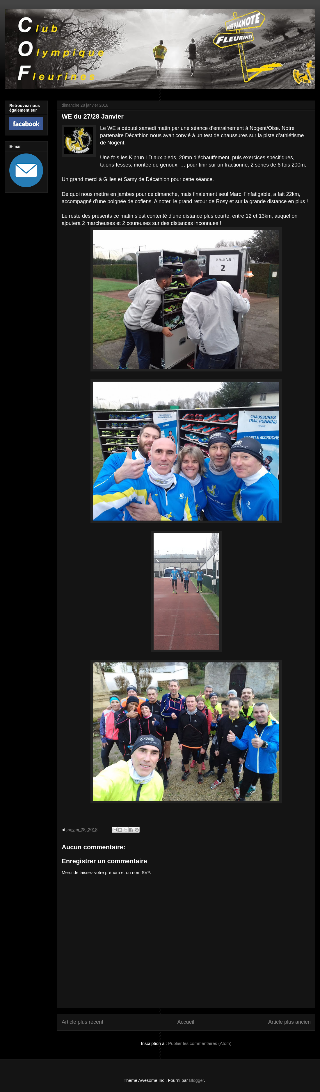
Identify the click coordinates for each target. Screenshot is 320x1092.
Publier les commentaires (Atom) (200, 1043)
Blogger (196, 1080)
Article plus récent (82, 1022)
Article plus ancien (289, 1022)
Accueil (185, 1022)
